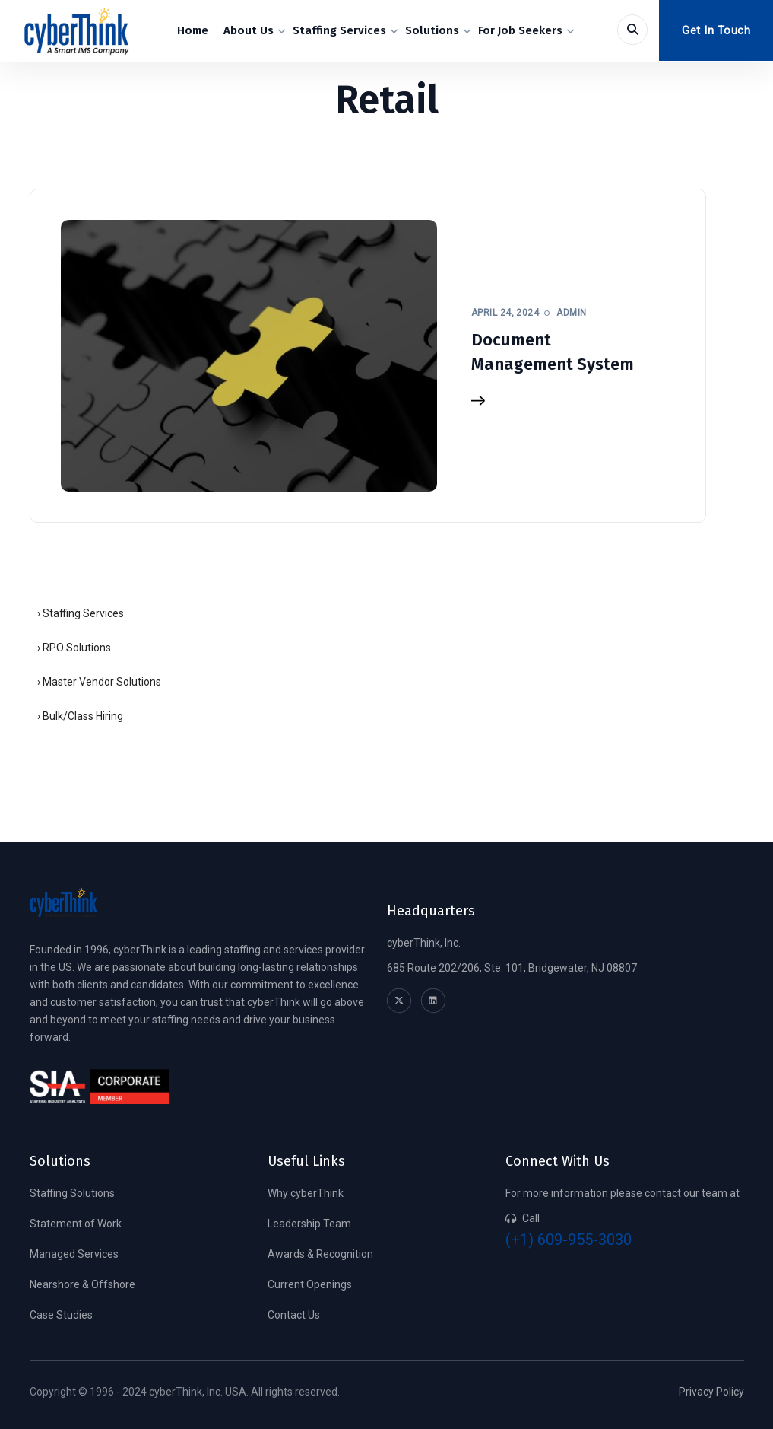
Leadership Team (309, 1223)
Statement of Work (76, 1223)
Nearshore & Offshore (82, 1284)
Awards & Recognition (320, 1254)
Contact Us (294, 1315)
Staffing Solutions (72, 1193)
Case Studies (61, 1315)
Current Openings (310, 1284)
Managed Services (74, 1254)
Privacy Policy (711, 1392)
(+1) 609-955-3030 (568, 1240)
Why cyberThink (306, 1193)
